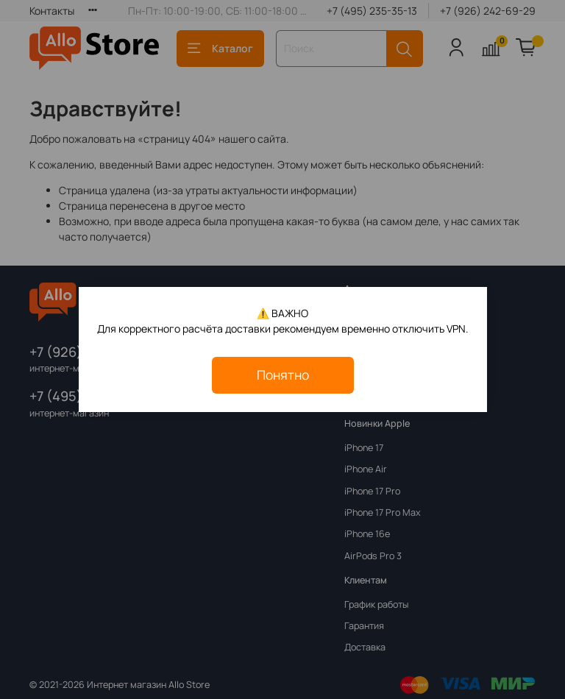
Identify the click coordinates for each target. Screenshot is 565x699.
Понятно (283, 374)
